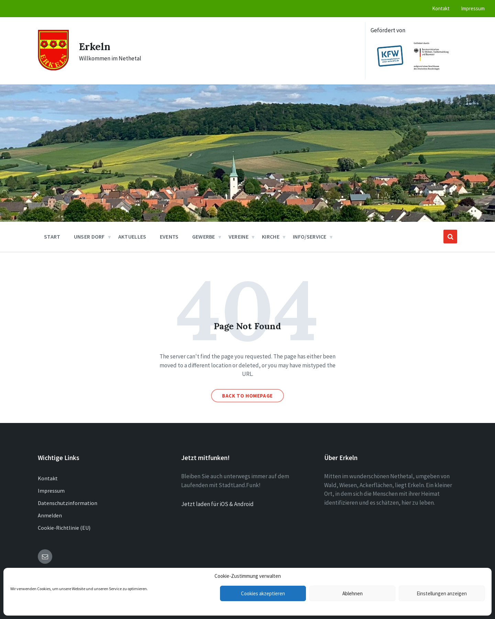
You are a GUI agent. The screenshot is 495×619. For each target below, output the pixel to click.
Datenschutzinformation (67, 503)
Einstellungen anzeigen (442, 593)
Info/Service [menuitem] (310, 236)
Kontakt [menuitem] (441, 8)
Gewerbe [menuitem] (203, 236)
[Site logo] (53, 68)
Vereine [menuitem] (239, 236)
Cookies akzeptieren (263, 593)
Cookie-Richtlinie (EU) (64, 527)
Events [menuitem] (169, 236)
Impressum (51, 490)
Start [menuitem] (52, 236)
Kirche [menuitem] (270, 236)
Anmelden (50, 515)
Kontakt (48, 478)
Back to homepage (247, 395)
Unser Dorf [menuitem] (89, 236)
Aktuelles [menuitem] (132, 236)
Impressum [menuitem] (473, 8)
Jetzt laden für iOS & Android (217, 504)
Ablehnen (352, 593)
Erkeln (95, 46)
